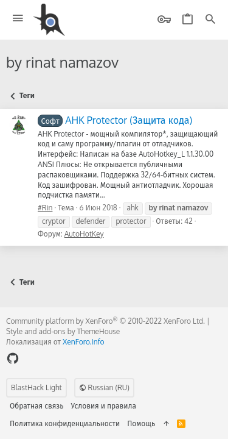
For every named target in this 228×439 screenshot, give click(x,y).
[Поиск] (210, 20)
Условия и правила (103, 405)
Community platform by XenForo (105, 321)
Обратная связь (37, 405)
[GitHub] (12, 358)
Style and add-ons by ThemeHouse (63, 331)
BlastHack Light (36, 387)
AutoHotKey (84, 233)
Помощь (141, 423)
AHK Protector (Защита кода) (115, 120)
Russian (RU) (104, 387)
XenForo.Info (84, 341)
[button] (18, 18)
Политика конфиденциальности (65, 423)
